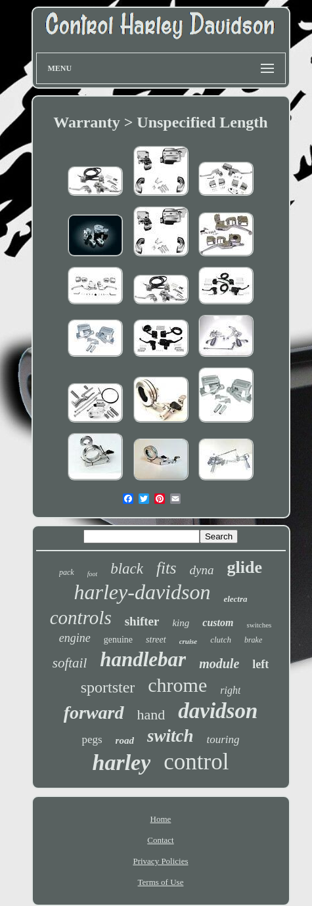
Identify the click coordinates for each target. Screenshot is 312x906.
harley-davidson (142, 592)
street (156, 640)
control (196, 762)
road (125, 740)
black (126, 568)
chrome (177, 685)
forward (94, 712)
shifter (142, 621)
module (219, 663)
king (180, 623)
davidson (217, 711)
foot (92, 574)
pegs (91, 739)
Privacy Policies (160, 861)
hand (151, 714)
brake (253, 640)
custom (217, 622)
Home (160, 819)
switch (170, 736)
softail (70, 663)
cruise (188, 641)
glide (244, 567)
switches (258, 625)
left (260, 664)
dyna (202, 570)
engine (75, 638)
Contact (160, 840)
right (230, 690)
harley (122, 762)
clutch (220, 640)
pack (66, 572)
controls (81, 617)
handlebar (143, 659)
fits (166, 568)
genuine (118, 640)
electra (235, 599)
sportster (108, 687)
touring (222, 739)
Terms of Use (161, 882)
